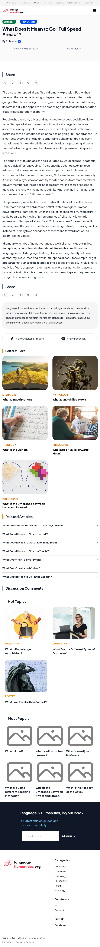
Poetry (10, 696)
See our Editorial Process (27, 338)
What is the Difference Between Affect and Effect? (49, 791)
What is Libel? (14, 751)
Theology (9, 444)
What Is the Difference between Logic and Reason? (23, 505)
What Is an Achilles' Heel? (69, 399)
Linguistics (60, 643)
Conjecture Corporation (34, 938)
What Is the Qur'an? (15, 449)
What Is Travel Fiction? (17, 399)
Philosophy (60, 444)
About (58, 905)
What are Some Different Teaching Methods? (17, 791)
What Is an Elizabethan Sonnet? (26, 702)
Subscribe (68, 836)
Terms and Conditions (26, 942)
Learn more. (89, 3)
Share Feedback (73, 338)
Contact (59, 910)
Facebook (60, 925)
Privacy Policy (8, 942)
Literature (9, 394)
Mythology (60, 394)
